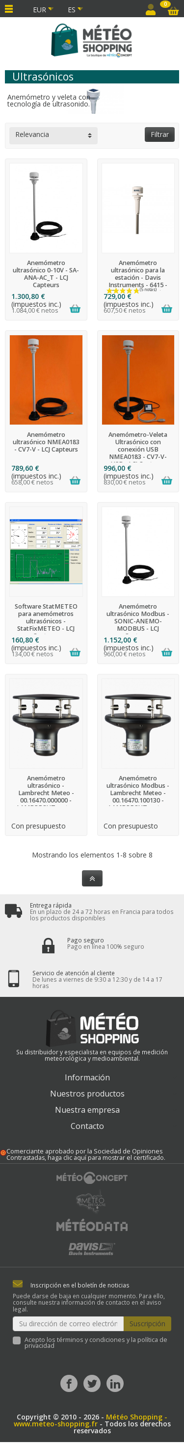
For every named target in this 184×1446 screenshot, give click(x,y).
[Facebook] (69, 1383)
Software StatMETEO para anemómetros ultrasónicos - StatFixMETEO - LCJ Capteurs (46, 621)
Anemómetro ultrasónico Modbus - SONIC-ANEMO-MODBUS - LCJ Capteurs (137, 621)
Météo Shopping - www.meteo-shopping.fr (91, 1420)
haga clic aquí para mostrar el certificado (106, 1157)
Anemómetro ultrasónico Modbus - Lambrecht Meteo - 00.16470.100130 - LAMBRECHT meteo (137, 793)
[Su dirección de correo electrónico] (68, 1323)
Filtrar (160, 134)
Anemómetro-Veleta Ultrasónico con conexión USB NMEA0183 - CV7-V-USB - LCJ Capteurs (137, 449)
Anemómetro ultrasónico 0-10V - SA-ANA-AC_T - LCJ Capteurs (46, 274)
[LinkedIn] (115, 1383)
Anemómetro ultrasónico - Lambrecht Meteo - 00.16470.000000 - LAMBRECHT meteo (46, 793)
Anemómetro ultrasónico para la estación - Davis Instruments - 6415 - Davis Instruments (137, 277)
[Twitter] (92, 1383)
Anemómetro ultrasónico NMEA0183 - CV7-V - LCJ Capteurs (46, 442)
